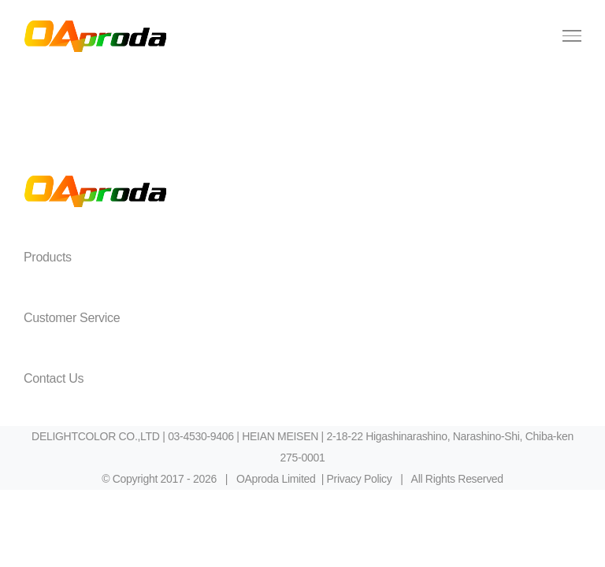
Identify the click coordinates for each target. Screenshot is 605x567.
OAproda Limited (276, 478)
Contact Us (54, 378)
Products (48, 257)
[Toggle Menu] (572, 35)
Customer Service (72, 317)
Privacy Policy (359, 478)
